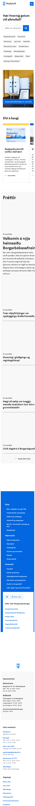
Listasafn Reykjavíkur (12, 628)
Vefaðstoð (18, 733)
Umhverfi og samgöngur (15, 520)
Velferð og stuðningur (14, 517)
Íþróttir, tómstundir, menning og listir (18, 525)
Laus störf (17, 41)
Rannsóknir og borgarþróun (16, 580)
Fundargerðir (8, 56)
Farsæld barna (23, 46)
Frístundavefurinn (11, 620)
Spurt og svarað (18, 747)
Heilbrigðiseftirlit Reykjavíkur (17, 576)
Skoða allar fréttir (24, 459)
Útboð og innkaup (13, 573)
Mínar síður (17, 597)
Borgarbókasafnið (11, 609)
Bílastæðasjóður (19, 51)
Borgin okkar (9, 616)
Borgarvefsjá (19, 56)
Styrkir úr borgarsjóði (14, 584)
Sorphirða (26, 41)
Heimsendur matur (10, 46)
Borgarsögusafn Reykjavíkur (15, 613)
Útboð (28, 56)
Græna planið (11, 559)
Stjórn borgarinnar (13, 540)
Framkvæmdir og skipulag (16, 513)
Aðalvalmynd (32, 4)
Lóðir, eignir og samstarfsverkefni (18, 588)
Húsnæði (10, 569)
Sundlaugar (7, 51)
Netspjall (18, 740)
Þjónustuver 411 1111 (18, 760)
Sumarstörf (21, 36)
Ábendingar (18, 768)
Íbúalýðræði (11, 530)
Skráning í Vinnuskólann (12, 61)
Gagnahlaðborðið (11, 624)
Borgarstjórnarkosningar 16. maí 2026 (18, 102)
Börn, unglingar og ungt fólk (16, 509)
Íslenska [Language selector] (7, 597)
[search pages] (16, 28)
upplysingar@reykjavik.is (18, 753)
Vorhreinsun (8, 41)
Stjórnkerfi (10, 544)
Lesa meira (11, 175)
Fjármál (9, 555)
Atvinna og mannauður (14, 551)
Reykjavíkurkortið (9, 36)
